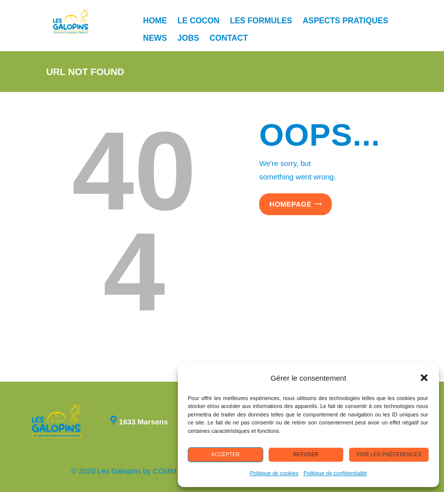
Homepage (291, 205)
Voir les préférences (389, 454)
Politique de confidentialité (335, 473)
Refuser (306, 454)
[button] (424, 378)
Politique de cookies (274, 473)
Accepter (225, 454)
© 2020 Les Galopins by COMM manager (139, 471)
